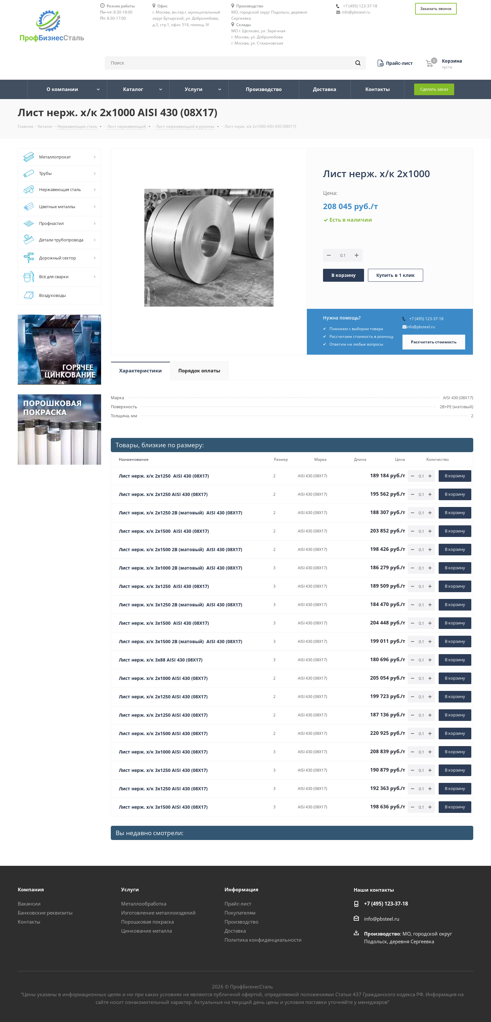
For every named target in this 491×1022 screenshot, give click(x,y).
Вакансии (29, 903)
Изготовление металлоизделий (158, 912)
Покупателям (240, 912)
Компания (31, 889)
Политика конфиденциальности (263, 939)
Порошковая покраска (147, 921)
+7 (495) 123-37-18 (360, 6)
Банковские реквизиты (45, 912)
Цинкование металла (146, 930)
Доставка (235, 930)
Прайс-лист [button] (238, 903)
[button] (395, 63)
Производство (241, 921)
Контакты (29, 921)
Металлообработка (143, 903)
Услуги (130, 889)
